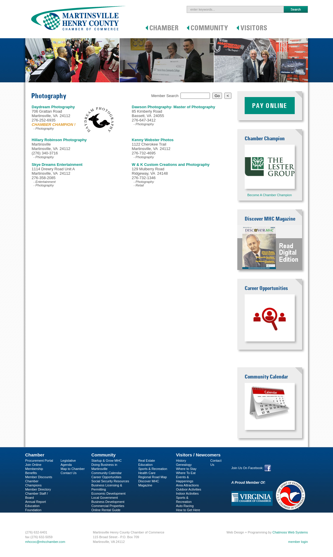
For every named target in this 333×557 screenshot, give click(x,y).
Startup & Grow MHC (106, 460)
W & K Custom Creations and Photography (171, 164)
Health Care (146, 473)
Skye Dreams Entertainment (57, 164)
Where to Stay (186, 469)
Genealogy (184, 464)
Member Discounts (38, 477)
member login (298, 541)
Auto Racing (185, 506)
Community (103, 454)
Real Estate (146, 460)
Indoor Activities (187, 493)
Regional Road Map (152, 477)
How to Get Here (188, 510)
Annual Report (35, 501)
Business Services (38, 518)
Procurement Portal (39, 460)
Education (145, 464)
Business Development (108, 501)
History (181, 460)
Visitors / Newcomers (198, 454)
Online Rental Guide (105, 510)
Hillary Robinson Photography (59, 140)
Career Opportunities (106, 477)
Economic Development (108, 493)
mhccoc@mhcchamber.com (45, 541)
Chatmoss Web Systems (290, 532)
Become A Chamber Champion (269, 195)
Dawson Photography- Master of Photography (173, 107)
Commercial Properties (107, 506)
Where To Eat (186, 473)
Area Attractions (187, 485)
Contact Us (69, 473)
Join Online (33, 464)
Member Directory (38, 489)
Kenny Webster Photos (153, 140)
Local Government (104, 497)
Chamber (34, 454)
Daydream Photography (53, 107)
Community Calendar (106, 473)
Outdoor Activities (188, 489)
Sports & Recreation (152, 469)
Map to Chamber (73, 469)
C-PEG (30, 514)
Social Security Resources (110, 481)
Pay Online (269, 105)
